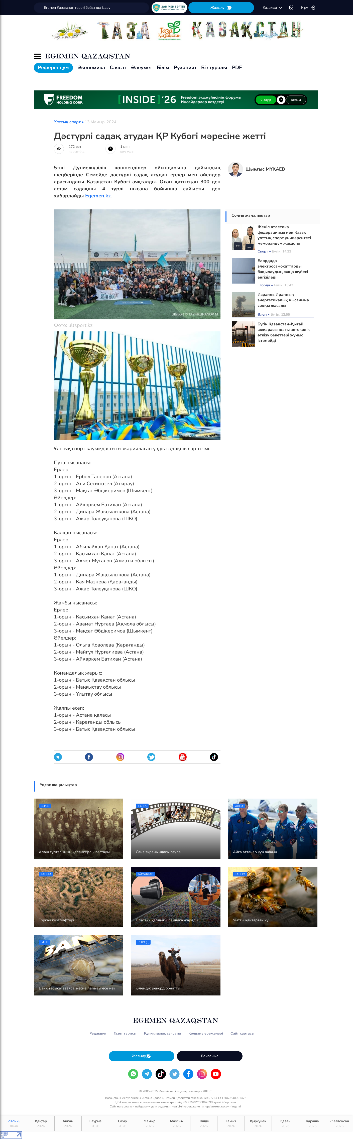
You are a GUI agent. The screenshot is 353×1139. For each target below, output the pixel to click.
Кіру (308, 7)
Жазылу (221, 7)
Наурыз (95, 1124)
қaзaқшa (273, 7)
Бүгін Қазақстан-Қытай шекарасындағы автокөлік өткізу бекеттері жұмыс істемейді (284, 332)
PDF (237, 67)
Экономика (91, 67)
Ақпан (68, 1124)
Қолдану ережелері (205, 1033)
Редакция (97, 1033)
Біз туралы (214, 67)
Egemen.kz (97, 195)
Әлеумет (141, 67)
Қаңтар (41, 1124)
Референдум (53, 67)
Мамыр (149, 1124)
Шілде (204, 1124)
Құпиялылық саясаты (162, 1033)
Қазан (285, 1124)
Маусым (176, 1124)
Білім (163, 67)
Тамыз (231, 1124)
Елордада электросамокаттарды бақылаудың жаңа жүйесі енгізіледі (283, 269)
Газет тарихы (125, 1033)
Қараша (312, 1124)
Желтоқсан (339, 1124)
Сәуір (122, 1124)
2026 (14, 1124)
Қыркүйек (258, 1124)
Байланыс (209, 1056)
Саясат (118, 67)
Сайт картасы (242, 1033)
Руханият (185, 67)
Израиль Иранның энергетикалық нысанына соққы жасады (283, 300)
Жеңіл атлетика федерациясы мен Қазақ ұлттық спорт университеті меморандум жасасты (284, 235)
